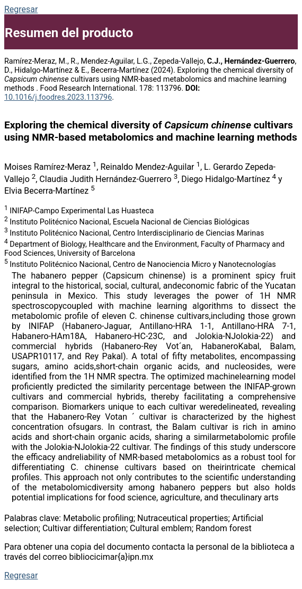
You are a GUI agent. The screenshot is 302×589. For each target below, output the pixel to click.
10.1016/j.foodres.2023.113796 (58, 97)
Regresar (21, 9)
